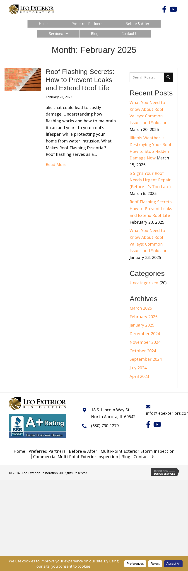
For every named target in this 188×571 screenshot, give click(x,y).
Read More (56, 164)
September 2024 (146, 359)
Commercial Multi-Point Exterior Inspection (75, 456)
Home (19, 451)
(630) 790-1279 (105, 425)
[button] (164, 9)
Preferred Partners (47, 451)
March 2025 (141, 308)
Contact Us (144, 456)
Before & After (83, 451)
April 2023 (139, 376)
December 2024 (145, 333)
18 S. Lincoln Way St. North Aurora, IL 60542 (113, 413)
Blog (125, 456)
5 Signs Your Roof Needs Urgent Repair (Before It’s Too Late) (150, 180)
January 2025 (142, 325)
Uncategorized (144, 282)
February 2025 (143, 316)
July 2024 (138, 367)
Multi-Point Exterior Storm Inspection (137, 451)
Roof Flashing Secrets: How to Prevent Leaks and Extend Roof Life (80, 80)
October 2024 (143, 350)
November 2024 (145, 342)
